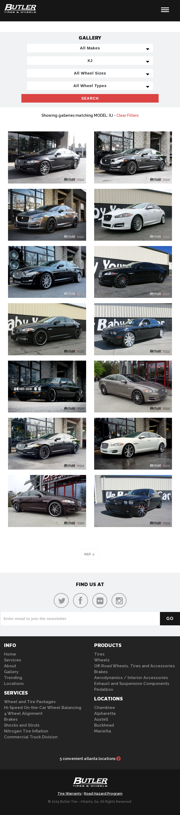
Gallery (11, 671)
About (10, 666)
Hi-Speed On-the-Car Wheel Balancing (42, 707)
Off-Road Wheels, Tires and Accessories (134, 666)
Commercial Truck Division (31, 737)
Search (90, 98)
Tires (99, 654)
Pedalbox (103, 689)
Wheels (102, 660)
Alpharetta (105, 713)
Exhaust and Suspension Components (131, 683)
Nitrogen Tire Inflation (26, 731)
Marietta (102, 731)
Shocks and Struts (22, 725)
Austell (101, 719)
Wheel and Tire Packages (30, 701)
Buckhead (104, 725)
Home (10, 654)
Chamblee (104, 707)
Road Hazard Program (103, 793)
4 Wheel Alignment (23, 713)
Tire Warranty (70, 793)
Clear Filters (127, 115)
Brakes (11, 719)
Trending (13, 677)
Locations (14, 683)
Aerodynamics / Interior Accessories (131, 677)
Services (12, 660)
